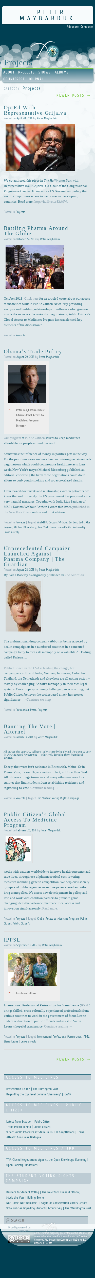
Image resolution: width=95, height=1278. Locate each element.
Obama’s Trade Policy (33, 351)
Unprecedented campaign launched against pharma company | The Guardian (37, 556)
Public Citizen (35, 437)
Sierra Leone (11, 1041)
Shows (45, 72)
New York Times (47, 527)
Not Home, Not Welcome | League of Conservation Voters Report (46, 1203)
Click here (31, 298)
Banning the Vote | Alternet (29, 728)
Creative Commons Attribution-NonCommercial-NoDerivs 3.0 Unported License (60, 1239)
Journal (36, 79)
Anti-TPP (42, 522)
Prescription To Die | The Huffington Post (32, 1089)
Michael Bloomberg (25, 527)
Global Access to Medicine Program (58, 918)
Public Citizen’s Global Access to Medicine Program (35, 819)
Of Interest (14, 79)
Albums (62, 72)
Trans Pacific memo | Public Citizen (28, 1127)
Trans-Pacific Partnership (71, 527)
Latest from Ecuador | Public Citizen (28, 1121)
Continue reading (44, 787)
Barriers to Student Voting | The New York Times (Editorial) (43, 1192)
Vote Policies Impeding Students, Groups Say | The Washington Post (48, 1208)
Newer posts (73, 95)
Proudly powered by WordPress (19, 1229)
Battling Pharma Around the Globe (36, 230)
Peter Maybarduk (47, 15)
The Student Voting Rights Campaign (58, 798)
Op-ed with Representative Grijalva (35, 110)
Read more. (50, 908)
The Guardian (74, 575)
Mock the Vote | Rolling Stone (25, 1197)
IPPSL (12, 939)
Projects (26, 72)
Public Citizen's (21, 923)
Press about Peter (26, 710)
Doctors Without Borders (63, 522)
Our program (12, 437)
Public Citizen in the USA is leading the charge (36, 668)
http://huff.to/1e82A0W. (51, 201)
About (9, 72)
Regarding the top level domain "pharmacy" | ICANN (38, 1094)
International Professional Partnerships (59, 1036)
